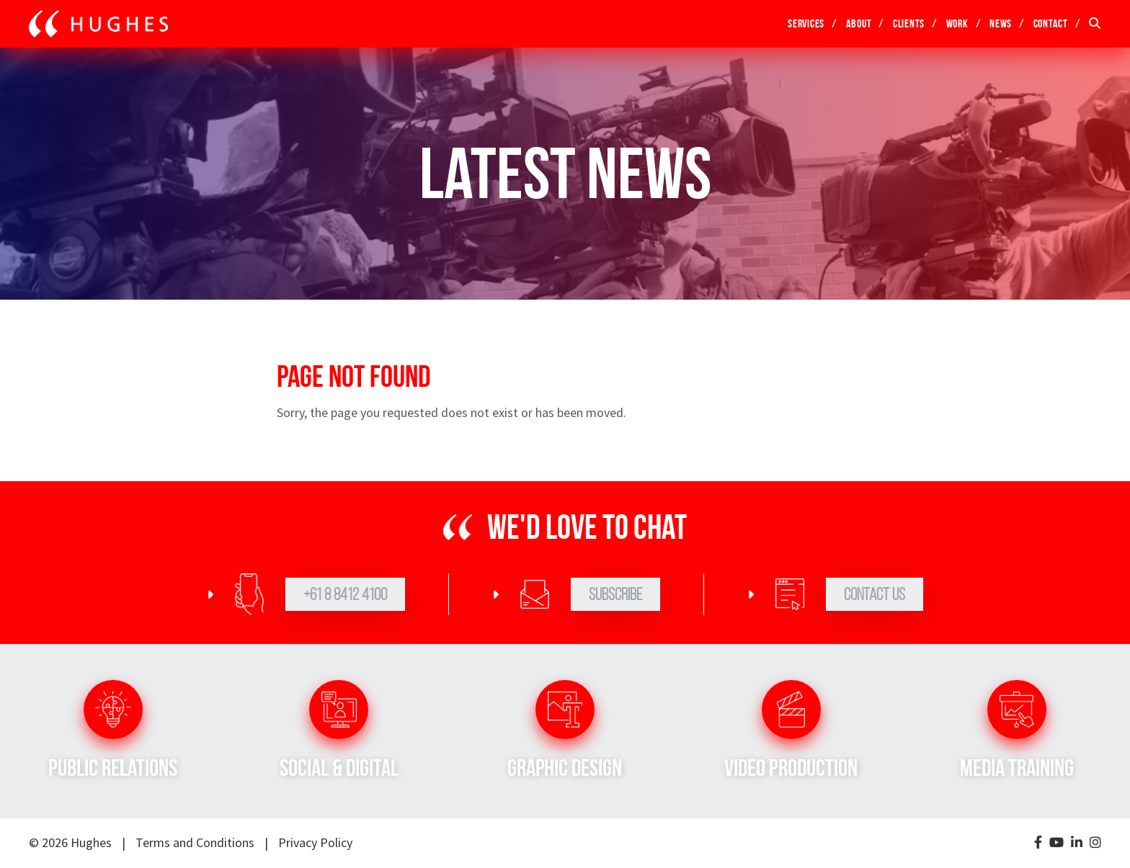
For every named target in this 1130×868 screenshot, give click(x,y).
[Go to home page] (98, 23)
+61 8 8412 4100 (345, 594)
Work (957, 23)
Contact (1050, 23)
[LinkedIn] (1076, 843)
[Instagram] (1095, 843)
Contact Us (874, 594)
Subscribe (615, 594)
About (859, 23)
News (1000, 23)
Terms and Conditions (194, 842)
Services (806, 23)
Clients (909, 23)
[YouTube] (1056, 843)
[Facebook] (1038, 843)
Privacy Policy (315, 842)
